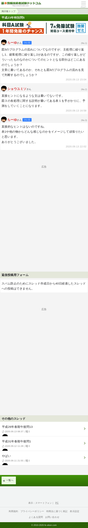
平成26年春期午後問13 (43, 430)
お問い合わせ (52, 517)
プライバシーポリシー (32, 511)
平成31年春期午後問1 (43, 445)
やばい (43, 459)
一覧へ (9, 480)
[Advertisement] (44, 212)
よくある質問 (36, 517)
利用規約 (13, 511)
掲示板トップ (9, 11)
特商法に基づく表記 (56, 511)
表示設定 (74, 511)
